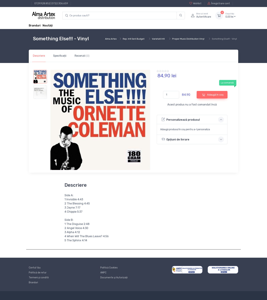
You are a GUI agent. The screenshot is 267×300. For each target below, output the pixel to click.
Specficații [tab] (59, 55)
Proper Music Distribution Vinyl (188, 39)
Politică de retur (37, 272)
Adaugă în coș (213, 94)
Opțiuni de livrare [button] (175, 139)
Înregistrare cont (219, 3)
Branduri (35, 25)
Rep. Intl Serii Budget (133, 39)
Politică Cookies (109, 267)
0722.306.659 (60, 3)
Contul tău (35, 267)
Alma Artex (111, 39)
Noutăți (48, 25)
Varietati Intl (158, 39)
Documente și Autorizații (114, 277)
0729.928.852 (42, 3)
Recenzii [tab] (82, 55)
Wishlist (195, 3)
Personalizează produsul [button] (181, 119)
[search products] (119, 15)
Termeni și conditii (39, 277)
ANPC (103, 272)
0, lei (230, 15)
